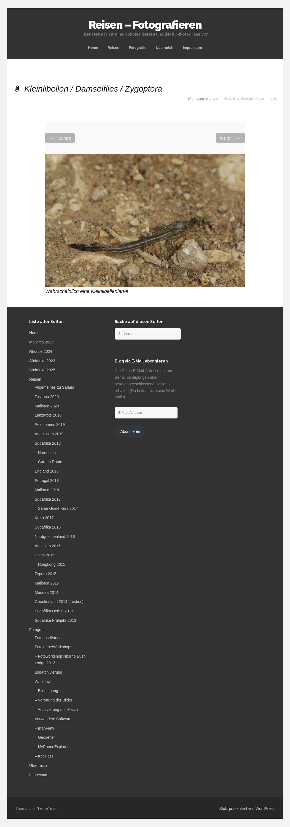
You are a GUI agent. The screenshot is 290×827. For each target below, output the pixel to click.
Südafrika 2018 (48, 443)
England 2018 (46, 471)
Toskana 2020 (47, 396)
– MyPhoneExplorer (52, 747)
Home (93, 47)
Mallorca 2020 (47, 406)
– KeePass (44, 756)
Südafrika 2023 (42, 361)
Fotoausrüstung (48, 638)
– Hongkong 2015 (50, 564)
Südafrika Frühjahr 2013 (55, 620)
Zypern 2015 (46, 574)
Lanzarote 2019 (48, 415)
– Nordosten (45, 452)
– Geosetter (45, 737)
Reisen (113, 47)
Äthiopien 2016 (47, 546)
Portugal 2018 (47, 480)
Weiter (230, 138)
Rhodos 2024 (40, 351)
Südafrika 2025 (42, 370)
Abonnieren (130, 431)
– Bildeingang (46, 691)
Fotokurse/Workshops (53, 647)
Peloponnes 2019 (50, 424)
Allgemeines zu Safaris (54, 387)
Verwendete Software (53, 719)
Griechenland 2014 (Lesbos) (59, 601)
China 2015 (45, 555)
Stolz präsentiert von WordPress (247, 808)
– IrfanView (44, 728)
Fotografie (137, 47)
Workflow (42, 681)
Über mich (164, 47)
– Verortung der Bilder (53, 700)
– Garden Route (48, 462)
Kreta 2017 (44, 518)
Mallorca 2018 (47, 490)
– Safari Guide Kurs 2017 (56, 508)
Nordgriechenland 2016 (55, 536)
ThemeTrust (46, 808)
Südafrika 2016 (48, 527)
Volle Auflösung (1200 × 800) (252, 99)
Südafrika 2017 (48, 499)
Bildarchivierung (48, 672)
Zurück (60, 138)
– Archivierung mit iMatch (56, 709)
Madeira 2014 (46, 592)
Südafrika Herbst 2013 (54, 611)
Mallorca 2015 (47, 583)
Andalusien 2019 (49, 434)
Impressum (192, 47)
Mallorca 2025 (41, 342)
